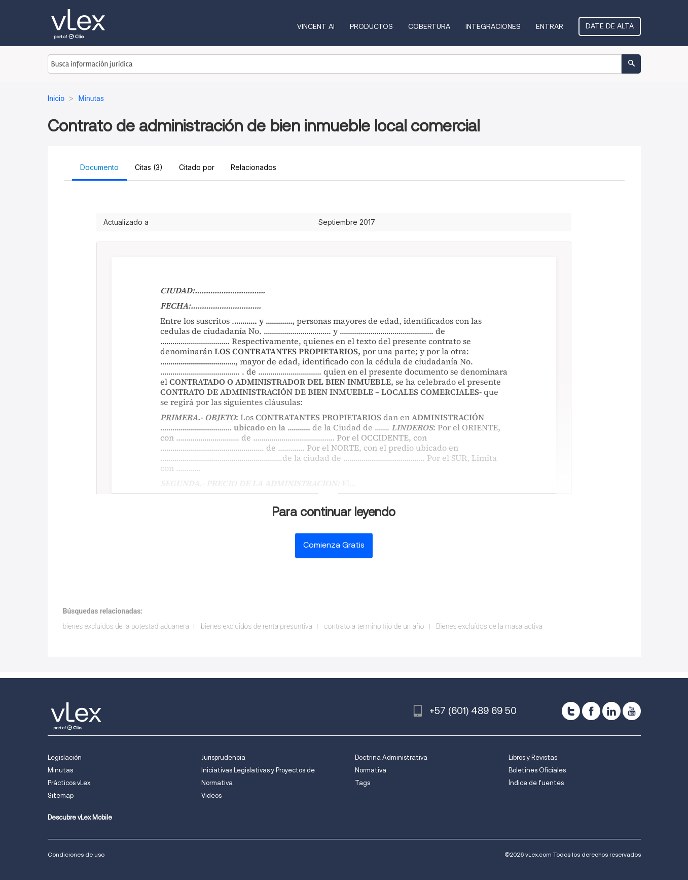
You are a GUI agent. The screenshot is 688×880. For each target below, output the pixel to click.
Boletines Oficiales (537, 770)
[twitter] (571, 711)
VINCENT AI (316, 26)
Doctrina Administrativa (391, 757)
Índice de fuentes (536, 783)
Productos (371, 26)
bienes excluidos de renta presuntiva (256, 626)
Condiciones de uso (76, 854)
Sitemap (61, 795)
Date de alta (610, 26)
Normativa (370, 770)
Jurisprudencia (223, 757)
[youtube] (632, 711)
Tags (362, 783)
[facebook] (591, 711)
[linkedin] (611, 711)
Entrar (549, 26)
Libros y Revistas (533, 757)
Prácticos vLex (69, 783)
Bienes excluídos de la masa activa (489, 626)
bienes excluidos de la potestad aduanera (126, 626)
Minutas (60, 770)
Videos (211, 795)
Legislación (65, 757)
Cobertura (429, 26)
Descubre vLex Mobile (80, 817)
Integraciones (493, 26)
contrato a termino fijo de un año (374, 626)
